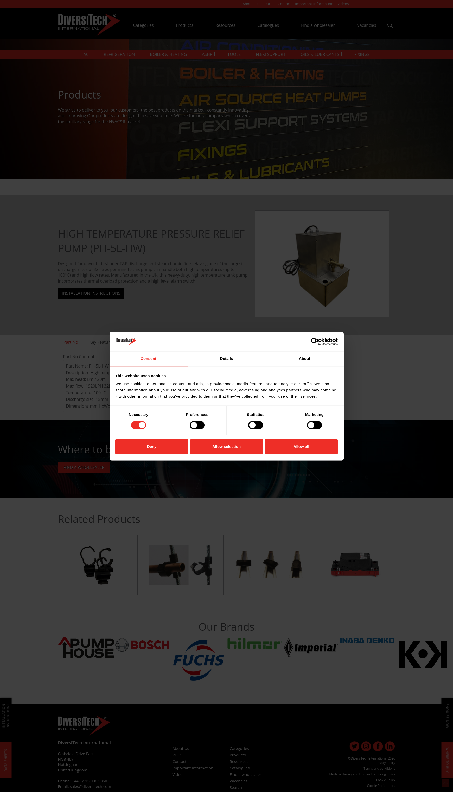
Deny (152, 446)
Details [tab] (226, 359)
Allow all (301, 446)
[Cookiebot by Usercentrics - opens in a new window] (315, 341)
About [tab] (304, 359)
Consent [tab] (148, 359)
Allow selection (226, 446)
